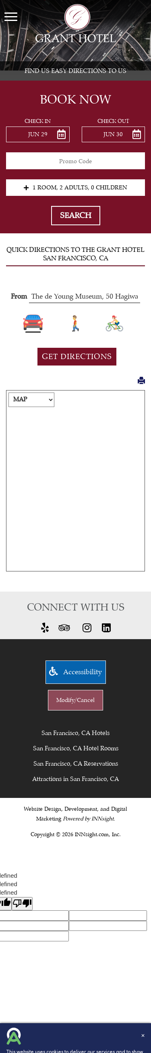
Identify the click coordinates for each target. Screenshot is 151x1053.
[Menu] (11, 16)
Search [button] (75, 215)
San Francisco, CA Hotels (75, 733)
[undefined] (22, 903)
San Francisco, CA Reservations (75, 764)
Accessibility (75, 672)
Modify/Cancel (75, 700)
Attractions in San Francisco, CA (75, 779)
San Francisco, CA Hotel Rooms (75, 748)
